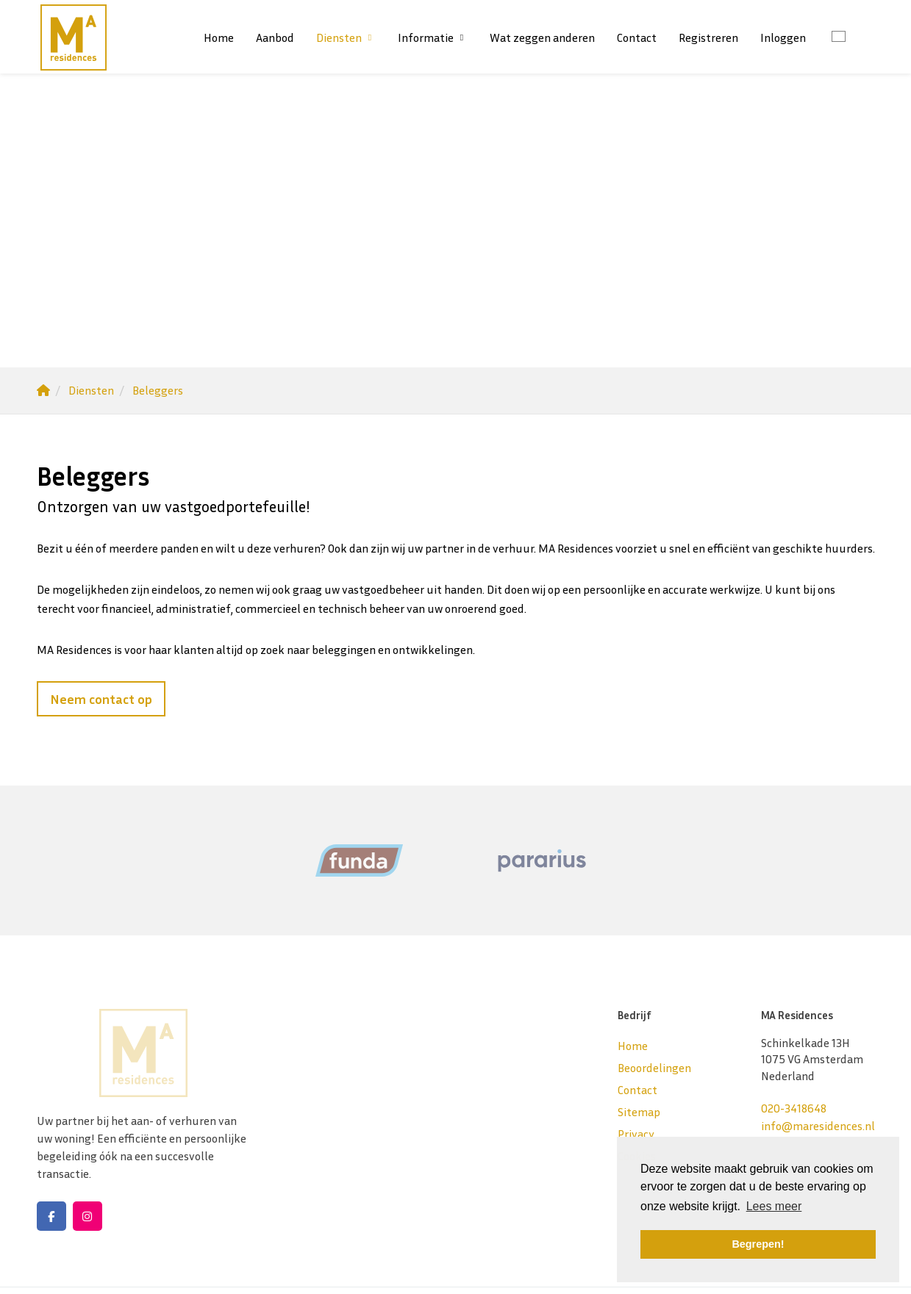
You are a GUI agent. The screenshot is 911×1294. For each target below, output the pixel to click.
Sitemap (639, 1111)
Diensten (346, 37)
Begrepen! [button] (758, 1244)
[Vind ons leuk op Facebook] (51, 1216)
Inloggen (783, 37)
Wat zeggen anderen (542, 37)
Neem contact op (101, 699)
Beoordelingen (654, 1067)
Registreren (708, 37)
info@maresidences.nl (818, 1125)
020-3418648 (793, 1108)
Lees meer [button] (774, 1206)
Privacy (636, 1133)
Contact (637, 37)
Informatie (433, 37)
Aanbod (275, 37)
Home (219, 37)
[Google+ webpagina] (87, 1216)
